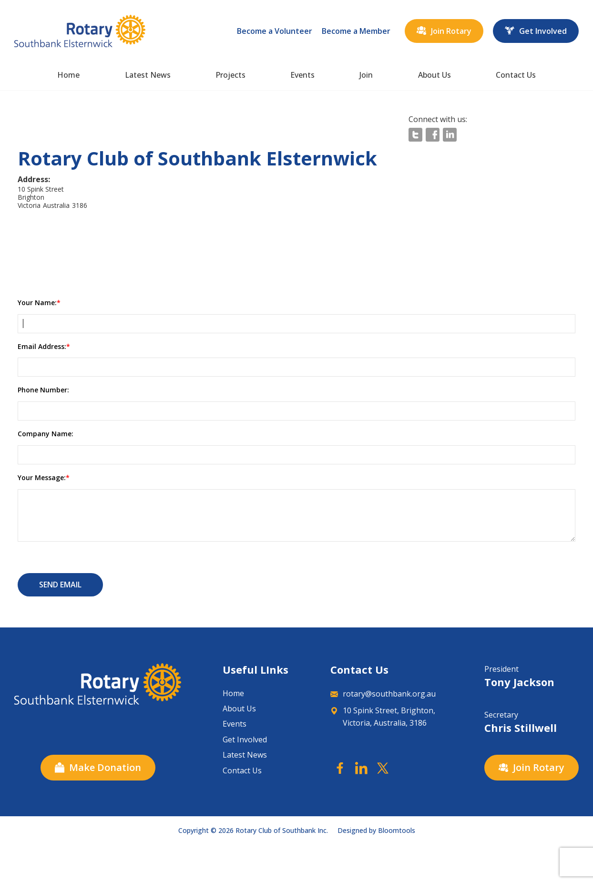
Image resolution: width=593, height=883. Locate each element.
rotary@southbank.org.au (383, 693)
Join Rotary (444, 31)
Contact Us (516, 75)
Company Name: (45, 433)
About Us (434, 75)
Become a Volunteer (274, 31)
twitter (415, 135)
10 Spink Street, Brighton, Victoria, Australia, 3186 (382, 716)
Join (366, 75)
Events (302, 75)
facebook (433, 135)
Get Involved (536, 31)
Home (68, 75)
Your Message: (42, 477)
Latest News (148, 75)
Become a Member (356, 31)
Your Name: (37, 302)
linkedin (450, 135)
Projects (230, 75)
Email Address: (42, 346)
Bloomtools (396, 830)
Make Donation (98, 767)
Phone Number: (43, 389)
